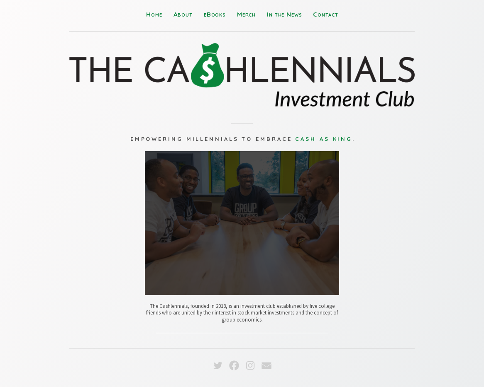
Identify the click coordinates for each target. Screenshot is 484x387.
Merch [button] (246, 14)
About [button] (183, 14)
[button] (218, 365)
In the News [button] (284, 14)
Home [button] (154, 14)
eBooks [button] (215, 14)
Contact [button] (325, 14)
